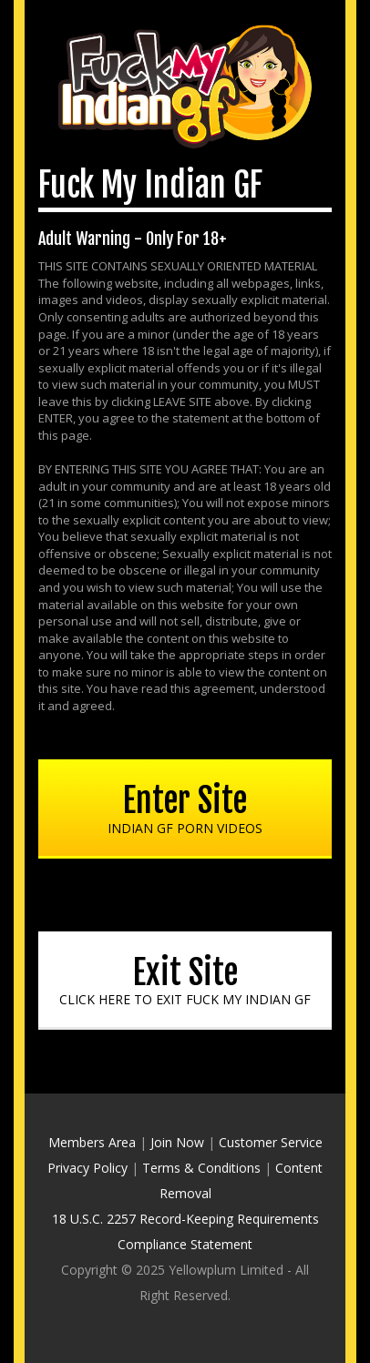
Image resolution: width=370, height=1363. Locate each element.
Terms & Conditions (201, 1167)
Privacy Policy (87, 1167)
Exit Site (185, 980)
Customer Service (271, 1142)
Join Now (177, 1142)
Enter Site (185, 808)
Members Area (92, 1142)
